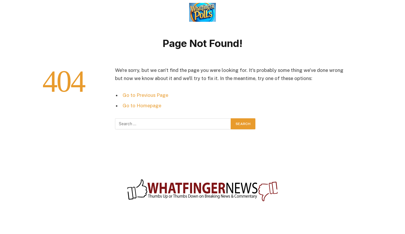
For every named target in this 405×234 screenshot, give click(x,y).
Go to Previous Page (145, 95)
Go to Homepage (142, 105)
